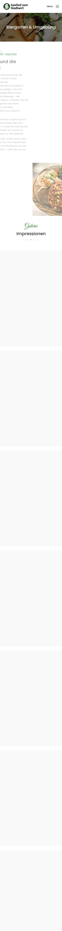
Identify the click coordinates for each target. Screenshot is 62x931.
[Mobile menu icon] (53, 6)
